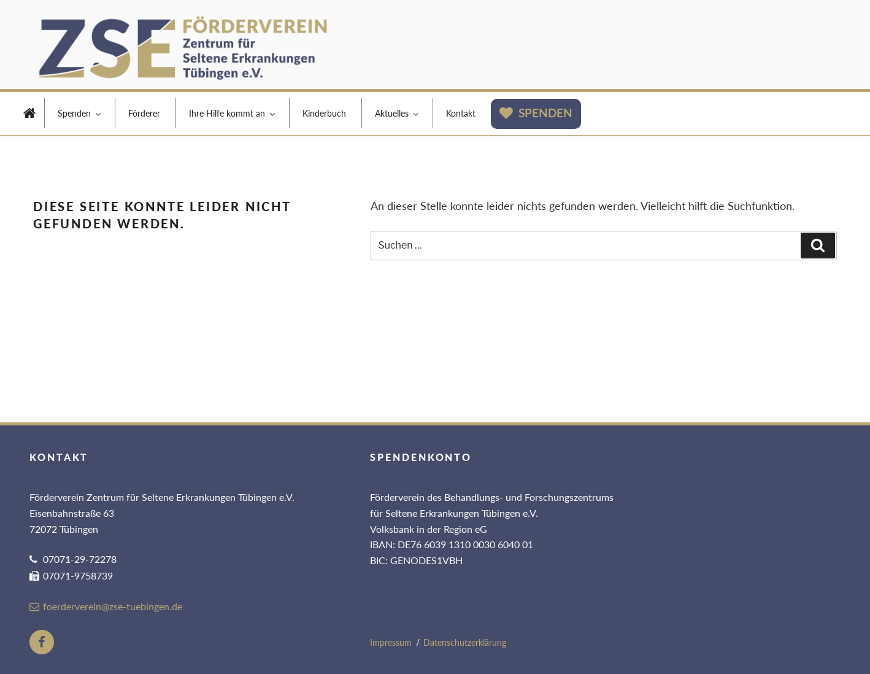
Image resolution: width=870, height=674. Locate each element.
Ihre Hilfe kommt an (233, 113)
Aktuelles (397, 113)
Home (29, 115)
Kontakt (460, 113)
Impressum (391, 642)
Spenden (80, 113)
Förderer (144, 113)
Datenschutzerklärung (464, 642)
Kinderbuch (324, 113)
